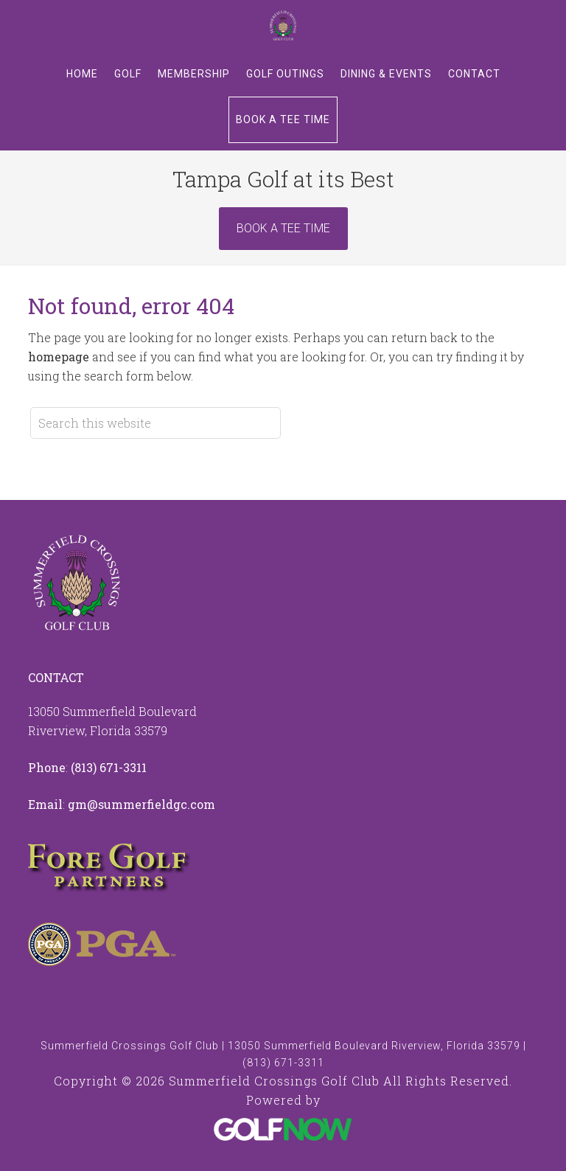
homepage (58, 356)
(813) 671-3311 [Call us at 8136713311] (109, 767)
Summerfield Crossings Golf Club (283, 26)
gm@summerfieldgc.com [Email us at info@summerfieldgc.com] (141, 804)
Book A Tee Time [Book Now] (283, 228)
